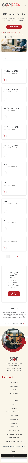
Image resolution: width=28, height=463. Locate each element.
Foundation (14, 386)
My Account (14, 393)
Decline (14, 460)
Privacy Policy (14, 427)
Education (14, 408)
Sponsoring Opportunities (14, 441)
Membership (14, 419)
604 (5, 201)
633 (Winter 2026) (11, 89)
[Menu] (26, 5)
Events (14, 404)
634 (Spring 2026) (11, 71)
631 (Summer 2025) (11, 127)
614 (5, 239)
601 (5, 183)
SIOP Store (14, 382)
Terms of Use (14, 423)
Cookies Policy (14, 430)
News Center (14, 415)
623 (5, 164)
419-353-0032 (16, 370)
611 (5, 220)
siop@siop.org (16, 368)
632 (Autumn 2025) (11, 108)
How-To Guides (14, 438)
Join (14, 397)
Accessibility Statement (14, 434)
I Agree (14, 456)
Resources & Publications (14, 412)
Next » (18, 256)
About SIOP (14, 401)
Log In (14, 390)
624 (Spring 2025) (11, 145)
